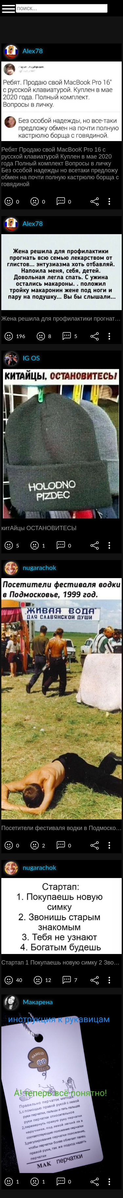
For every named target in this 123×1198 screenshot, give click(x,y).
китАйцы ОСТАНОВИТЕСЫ (38, 528)
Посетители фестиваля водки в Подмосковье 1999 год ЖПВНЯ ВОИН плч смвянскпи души (61, 828)
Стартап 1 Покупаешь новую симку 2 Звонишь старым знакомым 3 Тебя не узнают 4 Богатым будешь (61, 962)
